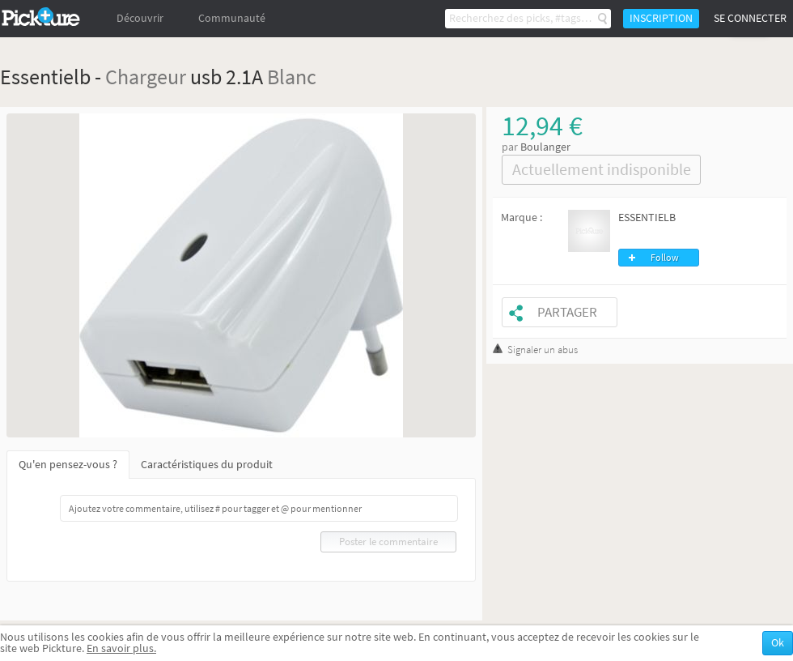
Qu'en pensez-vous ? (68, 464)
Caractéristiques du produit (207, 464)
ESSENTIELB (647, 217)
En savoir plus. (121, 648)
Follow (665, 257)
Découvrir (140, 18)
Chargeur (145, 76)
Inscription (661, 18)
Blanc (291, 76)
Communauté (231, 18)
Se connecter (750, 18)
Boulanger (545, 147)
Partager (567, 312)
